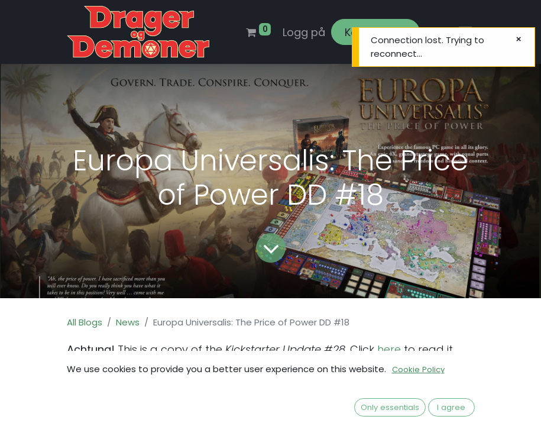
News (128, 322)
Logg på (304, 32)
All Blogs (84, 322)
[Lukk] (518, 39)
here (387, 349)
